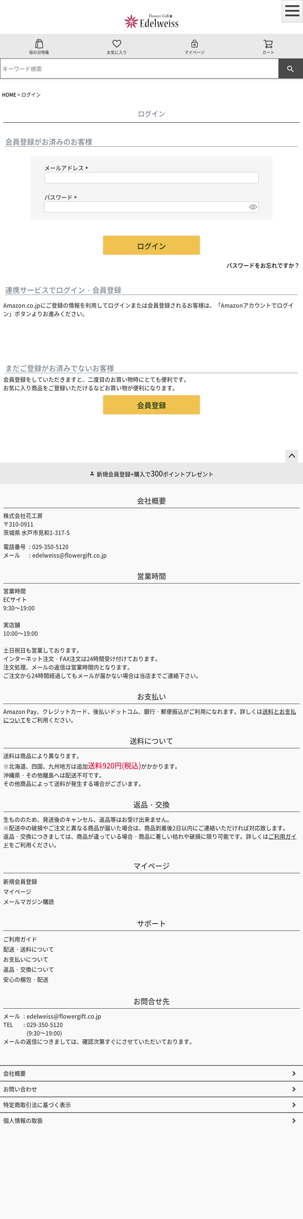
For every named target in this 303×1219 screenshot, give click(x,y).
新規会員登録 (20, 881)
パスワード (61, 197)
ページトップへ (291, 456)
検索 (290, 68)
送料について (151, 740)
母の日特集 (39, 47)
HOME (9, 94)
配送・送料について (28, 949)
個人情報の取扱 (23, 1120)
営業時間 (151, 576)
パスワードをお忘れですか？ (263, 265)
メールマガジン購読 (28, 901)
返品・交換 (151, 804)
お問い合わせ (20, 1089)
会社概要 (151, 500)
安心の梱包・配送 (25, 979)
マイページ (195, 47)
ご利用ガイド (20, 939)
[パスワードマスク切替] (252, 207)
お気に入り (117, 47)
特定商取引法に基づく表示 (37, 1105)
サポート (151, 923)
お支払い (151, 696)
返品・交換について (28, 969)
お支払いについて (25, 959)
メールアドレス (67, 168)
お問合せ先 (151, 1001)
